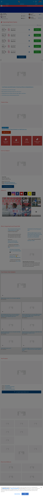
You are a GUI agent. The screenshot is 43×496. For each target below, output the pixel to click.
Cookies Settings (17, 493)
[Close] (41, 487)
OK (25, 493)
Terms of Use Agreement (15, 488)
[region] (21, 491)
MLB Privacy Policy (6, 488)
